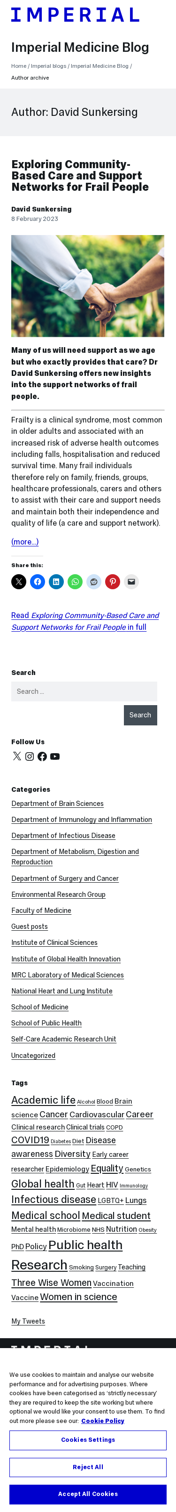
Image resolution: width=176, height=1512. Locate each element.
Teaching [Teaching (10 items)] (131, 1267)
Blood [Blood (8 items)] (105, 1101)
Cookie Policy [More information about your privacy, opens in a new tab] (102, 1421)
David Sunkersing (41, 209)
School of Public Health (46, 1023)
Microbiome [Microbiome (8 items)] (74, 1230)
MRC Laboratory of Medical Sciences (67, 975)
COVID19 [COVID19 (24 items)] (30, 1140)
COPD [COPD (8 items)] (114, 1127)
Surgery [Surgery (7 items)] (105, 1267)
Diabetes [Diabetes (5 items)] (61, 1141)
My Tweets (28, 1321)
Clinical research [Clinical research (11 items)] (38, 1126)
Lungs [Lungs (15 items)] (135, 1200)
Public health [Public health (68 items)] (85, 1244)
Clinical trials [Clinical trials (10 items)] (85, 1127)
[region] (88, 1430)
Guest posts (29, 926)
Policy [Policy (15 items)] (36, 1247)
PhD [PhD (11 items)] (17, 1246)
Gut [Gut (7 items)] (80, 1185)
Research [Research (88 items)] (39, 1264)
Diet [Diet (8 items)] (78, 1141)
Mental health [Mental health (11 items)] (33, 1229)
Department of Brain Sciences (57, 803)
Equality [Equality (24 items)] (107, 1168)
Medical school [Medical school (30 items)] (45, 1215)
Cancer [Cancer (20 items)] (53, 1114)
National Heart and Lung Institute (62, 991)
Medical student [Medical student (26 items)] (116, 1216)
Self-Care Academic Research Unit (63, 1039)
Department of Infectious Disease (63, 835)
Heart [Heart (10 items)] (96, 1185)
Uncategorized (33, 1055)
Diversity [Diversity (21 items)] (72, 1153)
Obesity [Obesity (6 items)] (147, 1230)
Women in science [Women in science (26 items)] (78, 1297)
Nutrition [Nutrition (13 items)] (121, 1229)
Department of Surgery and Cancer (65, 878)
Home (18, 66)
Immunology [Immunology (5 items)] (134, 1186)
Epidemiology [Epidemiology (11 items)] (67, 1168)
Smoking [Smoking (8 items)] (81, 1267)
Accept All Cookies (87, 1494)
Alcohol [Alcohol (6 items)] (86, 1101)
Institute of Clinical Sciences (54, 942)
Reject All (88, 1467)
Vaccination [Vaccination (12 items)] (113, 1283)
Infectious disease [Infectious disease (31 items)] (53, 1199)
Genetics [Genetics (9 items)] (138, 1169)
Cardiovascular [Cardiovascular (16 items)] (96, 1114)
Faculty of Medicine (41, 910)
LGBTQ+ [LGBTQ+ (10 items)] (111, 1200)
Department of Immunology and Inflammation (81, 819)
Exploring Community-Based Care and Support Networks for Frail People (80, 175)
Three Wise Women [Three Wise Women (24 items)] (51, 1282)
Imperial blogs (48, 66)
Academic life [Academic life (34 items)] (43, 1099)
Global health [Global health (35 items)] (43, 1183)
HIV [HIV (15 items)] (112, 1185)
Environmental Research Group (58, 894)
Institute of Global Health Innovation (66, 959)
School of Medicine (40, 1007)
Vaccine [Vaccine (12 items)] (24, 1297)
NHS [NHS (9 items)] (98, 1230)
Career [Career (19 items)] (139, 1114)
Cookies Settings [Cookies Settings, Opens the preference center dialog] (88, 1440)
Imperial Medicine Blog (80, 47)
